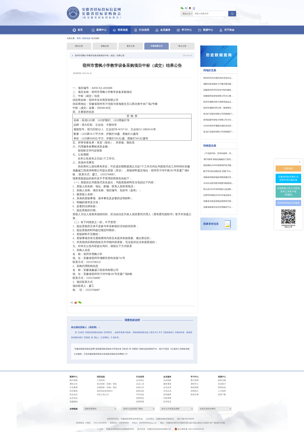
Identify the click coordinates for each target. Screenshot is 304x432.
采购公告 (105, 46)
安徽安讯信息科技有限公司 (159, 429)
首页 (77, 29)
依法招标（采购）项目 (107, 384)
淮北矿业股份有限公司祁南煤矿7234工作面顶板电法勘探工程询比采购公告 (218, 132)
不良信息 (140, 394)
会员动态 (74, 398)
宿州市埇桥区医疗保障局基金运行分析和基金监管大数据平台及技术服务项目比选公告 (218, 102)
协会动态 (74, 394)
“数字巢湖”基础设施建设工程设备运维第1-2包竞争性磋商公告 (218, 159)
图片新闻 (74, 380)
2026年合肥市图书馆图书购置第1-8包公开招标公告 (218, 183)
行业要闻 (74, 387)
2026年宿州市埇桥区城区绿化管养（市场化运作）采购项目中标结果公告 (218, 126)
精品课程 (195, 387)
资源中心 (205, 29)
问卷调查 (167, 398)
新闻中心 (99, 29)
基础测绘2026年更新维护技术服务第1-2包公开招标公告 (218, 165)
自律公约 (140, 387)
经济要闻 (74, 391)
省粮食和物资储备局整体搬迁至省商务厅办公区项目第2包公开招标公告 (218, 177)
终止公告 (182, 46)
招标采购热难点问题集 (288, 203)
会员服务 (162, 29)
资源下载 (222, 394)
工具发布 (101, 380)
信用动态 (140, 398)
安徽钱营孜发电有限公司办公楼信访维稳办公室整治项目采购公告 (218, 96)
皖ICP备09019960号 (185, 419)
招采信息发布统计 (105, 391)
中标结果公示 (157, 46)
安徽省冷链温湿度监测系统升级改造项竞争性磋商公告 (218, 201)
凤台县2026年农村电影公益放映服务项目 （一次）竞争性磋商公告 (218, 189)
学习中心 (184, 29)
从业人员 (140, 384)
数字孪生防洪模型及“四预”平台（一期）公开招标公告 (218, 171)
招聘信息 (222, 387)
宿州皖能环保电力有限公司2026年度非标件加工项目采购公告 (218, 120)
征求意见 (167, 402)
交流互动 (167, 391)
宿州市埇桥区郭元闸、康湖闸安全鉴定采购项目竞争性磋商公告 (218, 108)
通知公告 (74, 384)
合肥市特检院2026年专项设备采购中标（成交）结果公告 (218, 195)
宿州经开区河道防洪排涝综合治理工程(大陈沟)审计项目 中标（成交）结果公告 (218, 78)
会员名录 (167, 387)
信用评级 (140, 402)
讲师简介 (195, 391)
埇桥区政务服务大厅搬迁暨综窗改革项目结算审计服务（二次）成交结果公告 (218, 84)
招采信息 (120, 29)
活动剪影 (167, 380)
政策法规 (195, 394)
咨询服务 (167, 394)
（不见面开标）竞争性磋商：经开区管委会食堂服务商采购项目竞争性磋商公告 (218, 153)
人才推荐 (222, 391)
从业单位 (140, 380)
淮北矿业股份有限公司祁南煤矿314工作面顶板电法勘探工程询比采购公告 (218, 114)
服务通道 (167, 384)
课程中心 (195, 384)
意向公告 (79, 46)
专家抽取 (288, 168)
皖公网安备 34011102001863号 (189, 429)
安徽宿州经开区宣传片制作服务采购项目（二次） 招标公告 (218, 90)
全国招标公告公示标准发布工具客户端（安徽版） (288, 191)
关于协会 (226, 29)
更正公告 (131, 46)
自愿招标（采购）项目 (107, 387)
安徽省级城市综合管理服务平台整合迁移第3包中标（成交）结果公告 (218, 207)
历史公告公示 (103, 394)
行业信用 (141, 29)
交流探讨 (222, 384)
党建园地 (74, 402)
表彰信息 (140, 391)
